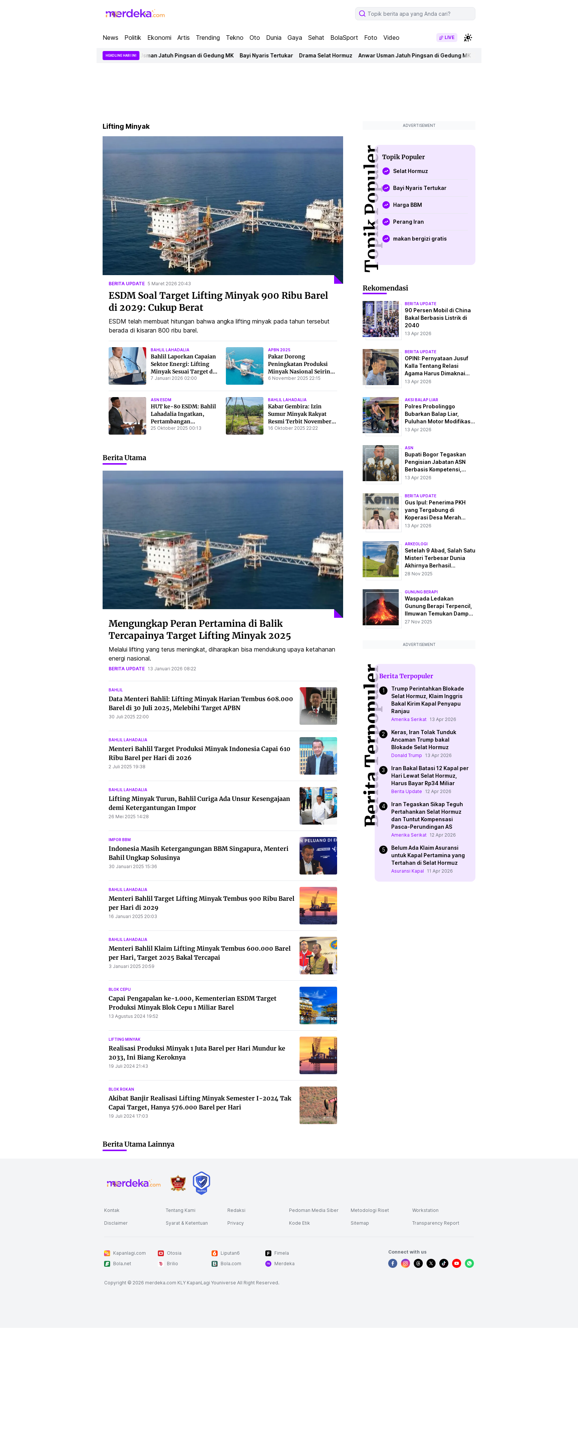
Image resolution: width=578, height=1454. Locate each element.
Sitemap (360, 1223)
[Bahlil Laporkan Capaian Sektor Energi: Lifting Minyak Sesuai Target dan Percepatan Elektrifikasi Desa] (127, 366)
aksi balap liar (421, 399)
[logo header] (136, 13)
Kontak (112, 1210)
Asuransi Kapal (407, 871)
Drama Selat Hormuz (330, 55)
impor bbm (120, 839)
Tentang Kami (180, 1210)
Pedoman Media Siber (314, 1210)
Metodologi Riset (370, 1210)
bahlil (116, 690)
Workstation (425, 1210)
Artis (183, 37)
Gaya (294, 37)
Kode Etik (299, 1223)
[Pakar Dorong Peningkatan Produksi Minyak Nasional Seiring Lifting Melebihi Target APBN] (244, 366)
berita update (127, 283)
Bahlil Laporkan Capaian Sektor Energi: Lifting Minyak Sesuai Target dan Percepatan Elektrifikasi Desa (185, 371)
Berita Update (406, 791)
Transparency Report (435, 1223)
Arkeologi (416, 544)
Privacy (235, 1223)
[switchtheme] (467, 37)
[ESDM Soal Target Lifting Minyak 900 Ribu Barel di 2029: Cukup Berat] (223, 210)
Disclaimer (116, 1223)
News (110, 37)
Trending (208, 37)
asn (409, 448)
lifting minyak (125, 1039)
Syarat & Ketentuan (187, 1223)
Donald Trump (406, 755)
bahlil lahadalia (170, 350)
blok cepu (120, 989)
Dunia (273, 37)
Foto (370, 37)
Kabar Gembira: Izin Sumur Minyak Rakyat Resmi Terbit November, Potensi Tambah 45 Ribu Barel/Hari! (300, 421)
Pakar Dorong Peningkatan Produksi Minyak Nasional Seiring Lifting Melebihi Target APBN (301, 371)
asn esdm (161, 399)
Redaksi (236, 1210)
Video (391, 37)
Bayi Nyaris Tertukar (271, 55)
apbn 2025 (279, 350)
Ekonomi (159, 37)
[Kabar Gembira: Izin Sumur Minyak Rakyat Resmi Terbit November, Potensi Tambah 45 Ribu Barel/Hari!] (244, 416)
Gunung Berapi (421, 592)
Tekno (235, 37)
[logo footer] (134, 1183)
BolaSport (344, 37)
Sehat (316, 37)
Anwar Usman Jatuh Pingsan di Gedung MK (182, 55)
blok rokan (121, 1089)
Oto (255, 37)
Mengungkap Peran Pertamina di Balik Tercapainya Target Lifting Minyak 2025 (200, 629)
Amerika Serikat (409, 719)
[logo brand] (178, 1183)
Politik (132, 37)
